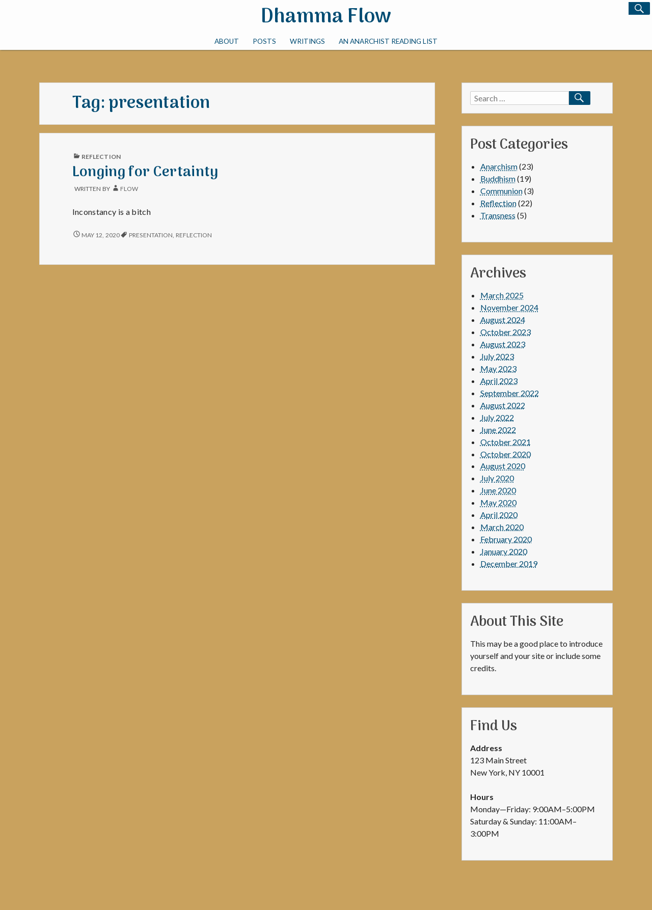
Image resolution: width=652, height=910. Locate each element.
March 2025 (502, 295)
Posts (264, 41)
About (226, 41)
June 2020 (498, 490)
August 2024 (502, 319)
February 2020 (506, 539)
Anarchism (499, 166)
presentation (151, 235)
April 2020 (499, 514)
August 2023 (502, 344)
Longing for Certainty (145, 172)
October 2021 (505, 442)
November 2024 (509, 307)
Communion (501, 191)
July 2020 (497, 478)
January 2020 (503, 551)
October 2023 (505, 332)
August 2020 (502, 466)
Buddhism (497, 178)
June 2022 (498, 429)
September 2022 (509, 393)
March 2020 (502, 527)
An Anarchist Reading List (388, 41)
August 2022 (502, 405)
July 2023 (497, 356)
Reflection (101, 156)
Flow (129, 188)
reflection (194, 235)
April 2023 (499, 380)
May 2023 (498, 368)
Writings (307, 41)
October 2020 (505, 454)
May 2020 (498, 502)
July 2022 (497, 417)
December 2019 (508, 563)
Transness (497, 215)
